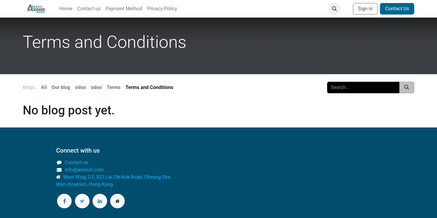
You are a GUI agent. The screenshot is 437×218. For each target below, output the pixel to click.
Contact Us (397, 9)
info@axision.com (84, 170)
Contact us (76, 162)
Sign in (365, 9)
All (44, 87)
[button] (334, 8)
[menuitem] (66, 9)
